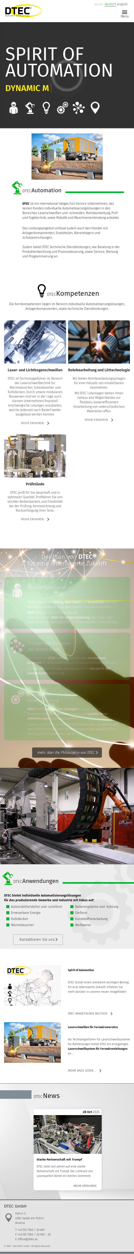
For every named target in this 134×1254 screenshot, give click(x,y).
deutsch (110, 4)
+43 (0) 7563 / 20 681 (31, 1230)
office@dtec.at (27, 1239)
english (122, 4)
